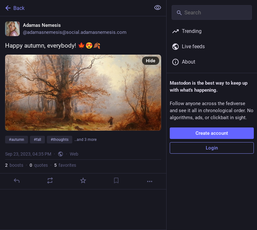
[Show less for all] (157, 7)
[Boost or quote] (50, 180)
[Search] (212, 12)
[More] (149, 181)
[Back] (74, 8)
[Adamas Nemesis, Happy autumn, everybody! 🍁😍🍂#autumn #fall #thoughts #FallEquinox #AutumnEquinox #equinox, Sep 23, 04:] (83, 102)
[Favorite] (83, 180)
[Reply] (16, 180)
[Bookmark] (116, 180)
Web (74, 154)
